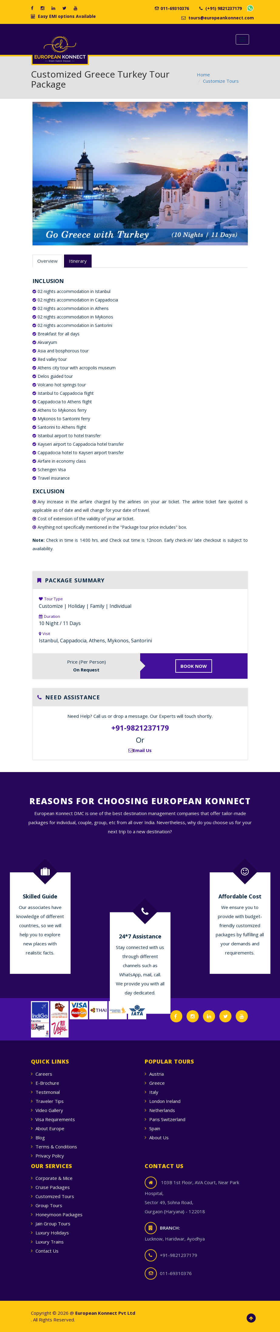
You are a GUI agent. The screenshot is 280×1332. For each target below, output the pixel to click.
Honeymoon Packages (59, 1214)
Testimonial (47, 1092)
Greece (157, 1083)
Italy (153, 1092)
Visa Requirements (55, 1119)
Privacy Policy (49, 1156)
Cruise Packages (52, 1187)
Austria (156, 1074)
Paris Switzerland (167, 1119)
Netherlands (162, 1110)
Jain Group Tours (52, 1223)
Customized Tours (54, 1196)
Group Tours (48, 1205)
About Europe (49, 1128)
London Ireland (164, 1101)
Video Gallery (49, 1110)
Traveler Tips (49, 1101)
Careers (43, 1074)
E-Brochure (47, 1083)
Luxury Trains (49, 1242)
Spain (154, 1128)
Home (203, 75)
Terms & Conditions (56, 1147)
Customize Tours (221, 81)
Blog (40, 1137)
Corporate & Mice (54, 1178)
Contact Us (47, 1251)
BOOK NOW (193, 666)
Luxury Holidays (52, 1233)
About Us (159, 1137)
